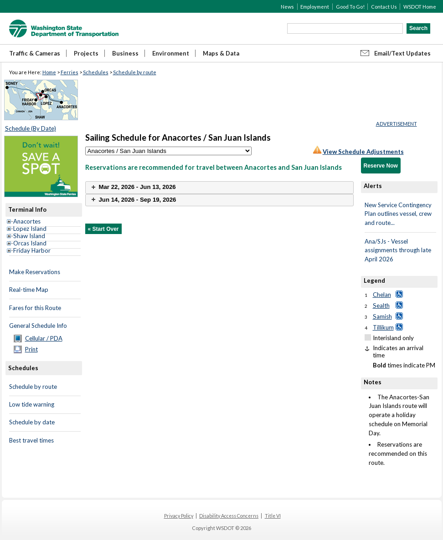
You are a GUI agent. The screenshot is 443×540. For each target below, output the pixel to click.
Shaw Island (29, 235)
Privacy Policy (178, 516)
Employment (314, 7)
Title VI (273, 516)
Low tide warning (31, 404)
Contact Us (384, 7)
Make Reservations (34, 271)
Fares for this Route (35, 307)
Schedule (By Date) (30, 128)
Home (49, 72)
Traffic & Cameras (34, 53)
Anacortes (27, 221)
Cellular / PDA (43, 338)
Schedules (95, 72)
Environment (170, 53)
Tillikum (383, 327)
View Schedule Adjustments (363, 151)
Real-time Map (28, 289)
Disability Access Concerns (228, 516)
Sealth (381, 305)
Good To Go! (350, 7)
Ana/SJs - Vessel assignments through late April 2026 (398, 250)
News (287, 7)
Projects (86, 53)
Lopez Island (29, 228)
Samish (382, 316)
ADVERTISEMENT (396, 124)
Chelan (382, 294)
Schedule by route (134, 72)
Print (31, 349)
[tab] (219, 187)
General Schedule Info (38, 325)
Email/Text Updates (402, 53)
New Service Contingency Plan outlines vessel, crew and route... (398, 213)
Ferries (69, 72)
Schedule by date (32, 422)
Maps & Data (221, 53)
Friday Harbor (32, 250)
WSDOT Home (419, 7)
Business (125, 53)
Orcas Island (29, 243)
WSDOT (63, 28)
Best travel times (31, 440)
